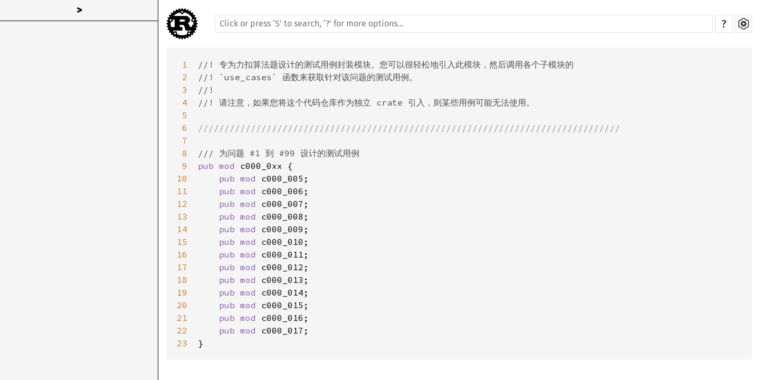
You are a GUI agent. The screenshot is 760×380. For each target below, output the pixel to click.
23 (182, 343)
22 (182, 330)
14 (182, 229)
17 (182, 267)
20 (182, 305)
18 (182, 279)
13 (182, 216)
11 (182, 191)
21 (182, 317)
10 (182, 178)
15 (182, 241)
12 (182, 203)
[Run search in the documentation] (464, 24)
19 (182, 292)
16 (182, 254)
